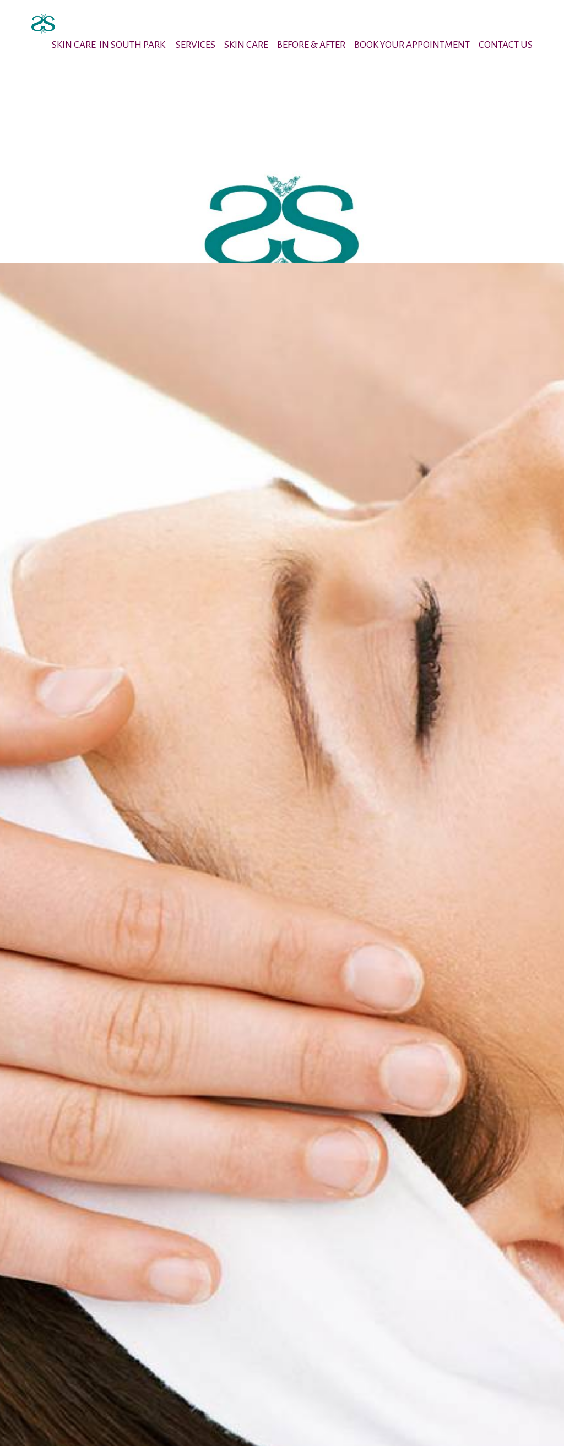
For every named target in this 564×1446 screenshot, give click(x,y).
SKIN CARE (246, 45)
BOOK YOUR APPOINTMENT (412, 45)
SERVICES (195, 45)
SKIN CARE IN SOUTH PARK (109, 45)
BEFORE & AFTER (311, 45)
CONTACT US (506, 45)
